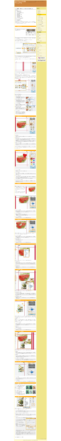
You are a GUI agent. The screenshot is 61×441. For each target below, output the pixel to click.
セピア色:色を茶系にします (18, 392)
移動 (38, 33)
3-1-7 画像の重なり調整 (18, 16)
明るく (38, 47)
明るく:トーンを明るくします (19, 387)
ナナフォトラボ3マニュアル (20, 2)
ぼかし (38, 51)
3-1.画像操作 (40, 14)
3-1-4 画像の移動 (17, 13)
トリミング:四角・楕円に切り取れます (20, 385)
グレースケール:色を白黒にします (19, 391)
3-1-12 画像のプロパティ (18, 20)
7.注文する (39, 27)
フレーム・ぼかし (40, 45)
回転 (38, 39)
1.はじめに (39, 10)
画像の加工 (38, 42)
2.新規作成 (39, 11)
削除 (38, 36)
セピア (38, 54)
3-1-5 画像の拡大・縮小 (18, 14)
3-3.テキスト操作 (40, 17)
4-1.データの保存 (40, 21)
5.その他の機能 (40, 24)
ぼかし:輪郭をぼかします (18, 390)
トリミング (39, 44)
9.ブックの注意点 (40, 30)
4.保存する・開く (40, 20)
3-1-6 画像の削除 (17, 15)
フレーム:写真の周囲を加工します (19, 386)
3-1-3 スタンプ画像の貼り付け (19, 12)
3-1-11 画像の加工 (17, 19)
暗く (38, 48)
